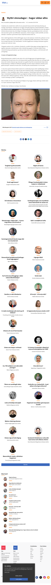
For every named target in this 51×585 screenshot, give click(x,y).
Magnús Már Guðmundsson (6, 132)
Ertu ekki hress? (38, 367)
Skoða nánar (7, 575)
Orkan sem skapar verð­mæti (12, 348)
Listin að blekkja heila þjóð (13, 404)
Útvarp (32, 559)
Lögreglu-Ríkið (38, 258)
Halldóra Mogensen (12, 491)
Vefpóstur (16, 566)
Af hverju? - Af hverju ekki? (38, 295)
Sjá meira (25, 465)
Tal (41, 562)
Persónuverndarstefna (6, 557)
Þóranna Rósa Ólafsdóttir (13, 526)
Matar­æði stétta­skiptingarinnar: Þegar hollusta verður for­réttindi (23, 531)
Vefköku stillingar (11, 579)
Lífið (32, 554)
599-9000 (5, 562)
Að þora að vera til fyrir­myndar (12, 332)
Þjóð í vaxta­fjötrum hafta (38, 221)
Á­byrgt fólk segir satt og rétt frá (16, 513)
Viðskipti (33, 550)
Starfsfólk (16, 562)
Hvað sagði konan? (13, 183)
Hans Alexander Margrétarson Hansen (15, 479)
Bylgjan (42, 557)
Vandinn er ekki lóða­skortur (12, 295)
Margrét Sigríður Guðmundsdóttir (15, 485)
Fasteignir (43, 550)
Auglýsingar (16, 555)
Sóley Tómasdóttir (18, 132)
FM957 (42, 559)
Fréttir (32, 549)
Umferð (16, 564)
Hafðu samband (17, 557)
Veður (42, 556)
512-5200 (18, 554)
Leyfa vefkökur (27, 579)
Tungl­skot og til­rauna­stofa (13, 166)
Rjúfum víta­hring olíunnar (13, 422)
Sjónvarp (33, 557)
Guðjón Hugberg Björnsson (13, 520)
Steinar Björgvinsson (12, 532)
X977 (42, 561)
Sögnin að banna (38, 166)
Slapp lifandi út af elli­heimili (15, 484)
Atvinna (42, 552)
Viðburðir (43, 554)
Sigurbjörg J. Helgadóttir (13, 497)
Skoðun (32, 556)
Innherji (42, 549)
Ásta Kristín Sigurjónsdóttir (13, 503)
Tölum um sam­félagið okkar (12, 385)
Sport (32, 552)
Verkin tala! (38, 277)
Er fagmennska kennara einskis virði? (38, 312)
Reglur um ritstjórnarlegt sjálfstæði (6, 555)
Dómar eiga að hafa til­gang (13, 439)
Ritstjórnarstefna (17, 559)
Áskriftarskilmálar (18, 561)
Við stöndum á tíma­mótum (13, 201)
